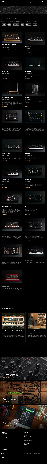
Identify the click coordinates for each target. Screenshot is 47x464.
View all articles (4, 449)
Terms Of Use (3, 456)
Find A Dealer (3, 460)
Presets (25, 442)
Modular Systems (16, 24)
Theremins (35, 24)
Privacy (2, 457)
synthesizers (6, 5)
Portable (22, 24)
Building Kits (4, 24)
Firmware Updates (27, 446)
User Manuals (26, 443)
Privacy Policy (26, 454)
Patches (25, 444)
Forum (25, 434)
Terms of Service (32, 454)
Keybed (9, 24)
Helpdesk (26, 435)
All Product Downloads (28, 440)
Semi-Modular (28, 24)
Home (2, 5)
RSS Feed (2, 451)
